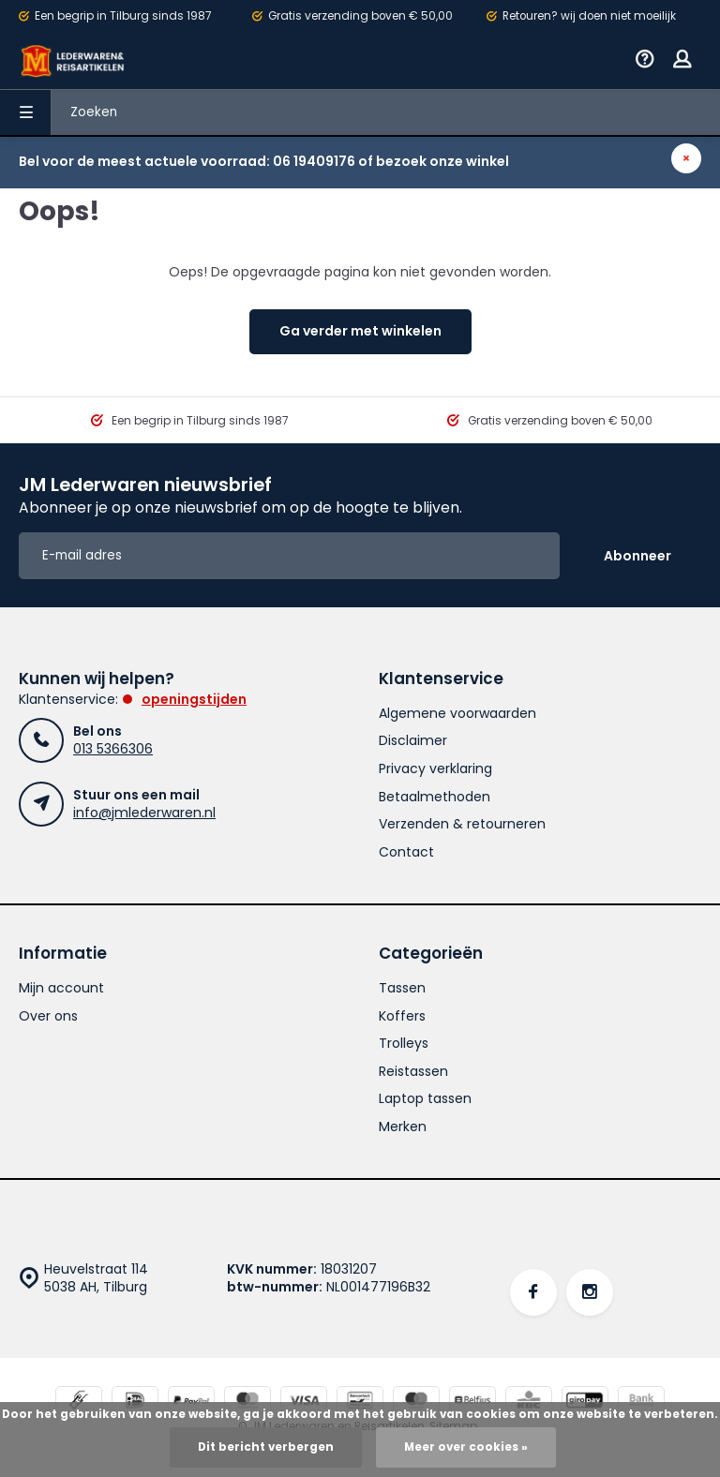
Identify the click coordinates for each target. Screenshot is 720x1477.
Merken (403, 1127)
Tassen (402, 988)
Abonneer (637, 555)
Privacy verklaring (435, 769)
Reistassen (413, 1072)
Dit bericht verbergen (266, 1447)
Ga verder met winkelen (360, 330)
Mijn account (61, 988)
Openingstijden (194, 699)
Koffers (402, 1016)
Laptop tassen (425, 1099)
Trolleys (403, 1043)
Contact (406, 852)
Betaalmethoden (434, 797)
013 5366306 (113, 748)
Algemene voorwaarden (457, 714)
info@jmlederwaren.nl (144, 812)
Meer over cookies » (466, 1447)
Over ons (48, 1016)
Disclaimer (413, 741)
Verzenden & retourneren (462, 824)
